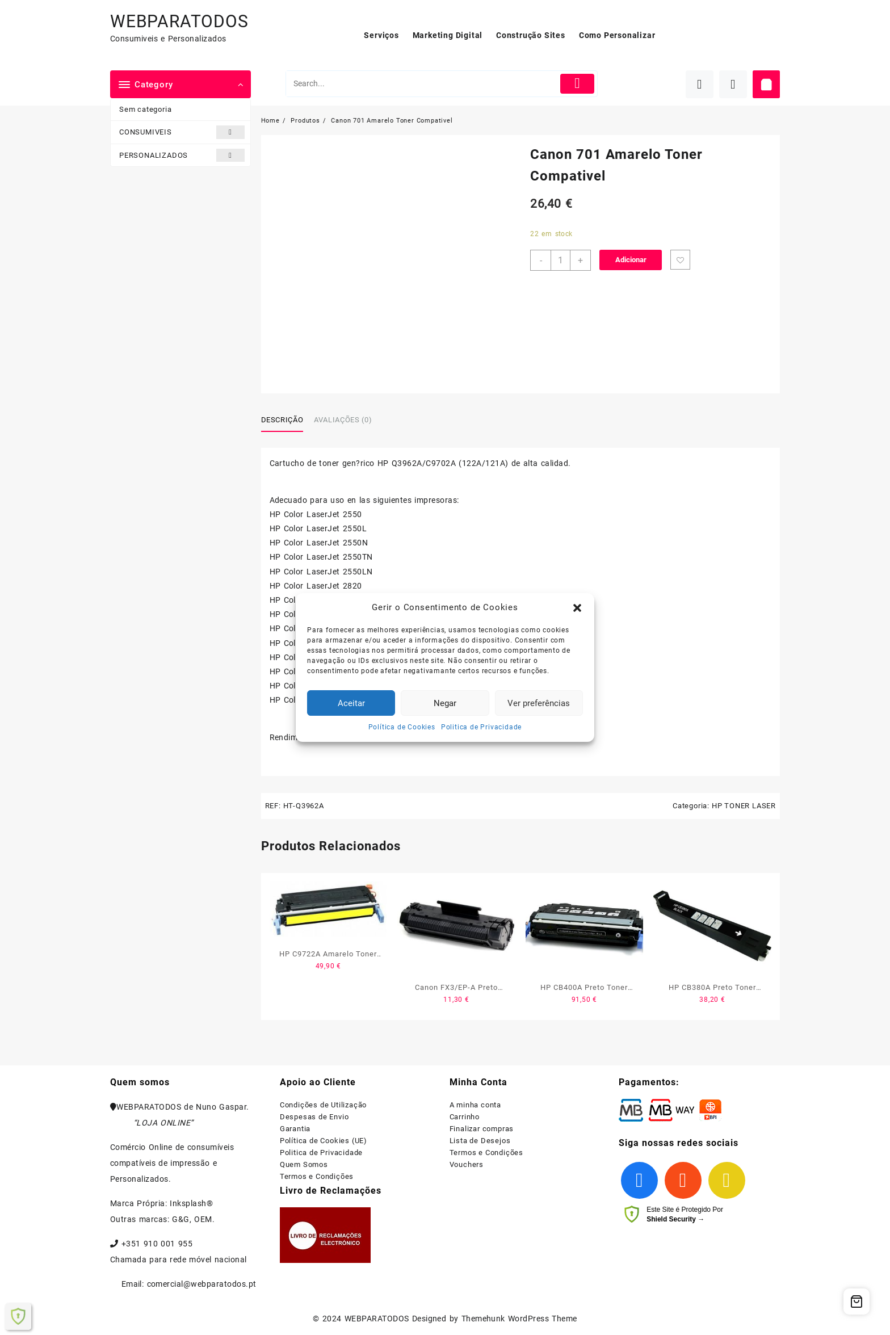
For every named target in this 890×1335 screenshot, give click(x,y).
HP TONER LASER (744, 805)
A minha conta (475, 1105)
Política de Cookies (401, 727)
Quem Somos (304, 1164)
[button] (577, 608)
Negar (445, 703)
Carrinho (465, 1116)
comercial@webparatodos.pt (202, 1283)
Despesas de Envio (314, 1116)
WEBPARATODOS (179, 21)
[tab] (286, 420)
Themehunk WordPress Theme (519, 1318)
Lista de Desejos (480, 1140)
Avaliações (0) (343, 419)
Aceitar (351, 703)
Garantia (295, 1128)
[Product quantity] (560, 260)
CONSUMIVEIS (182, 131)
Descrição (282, 419)
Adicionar (630, 259)
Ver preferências (538, 703)
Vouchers (467, 1164)
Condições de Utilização (323, 1105)
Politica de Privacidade (481, 727)
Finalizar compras (482, 1128)
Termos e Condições (317, 1176)
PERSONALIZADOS (182, 155)
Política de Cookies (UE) (323, 1140)
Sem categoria (145, 109)
